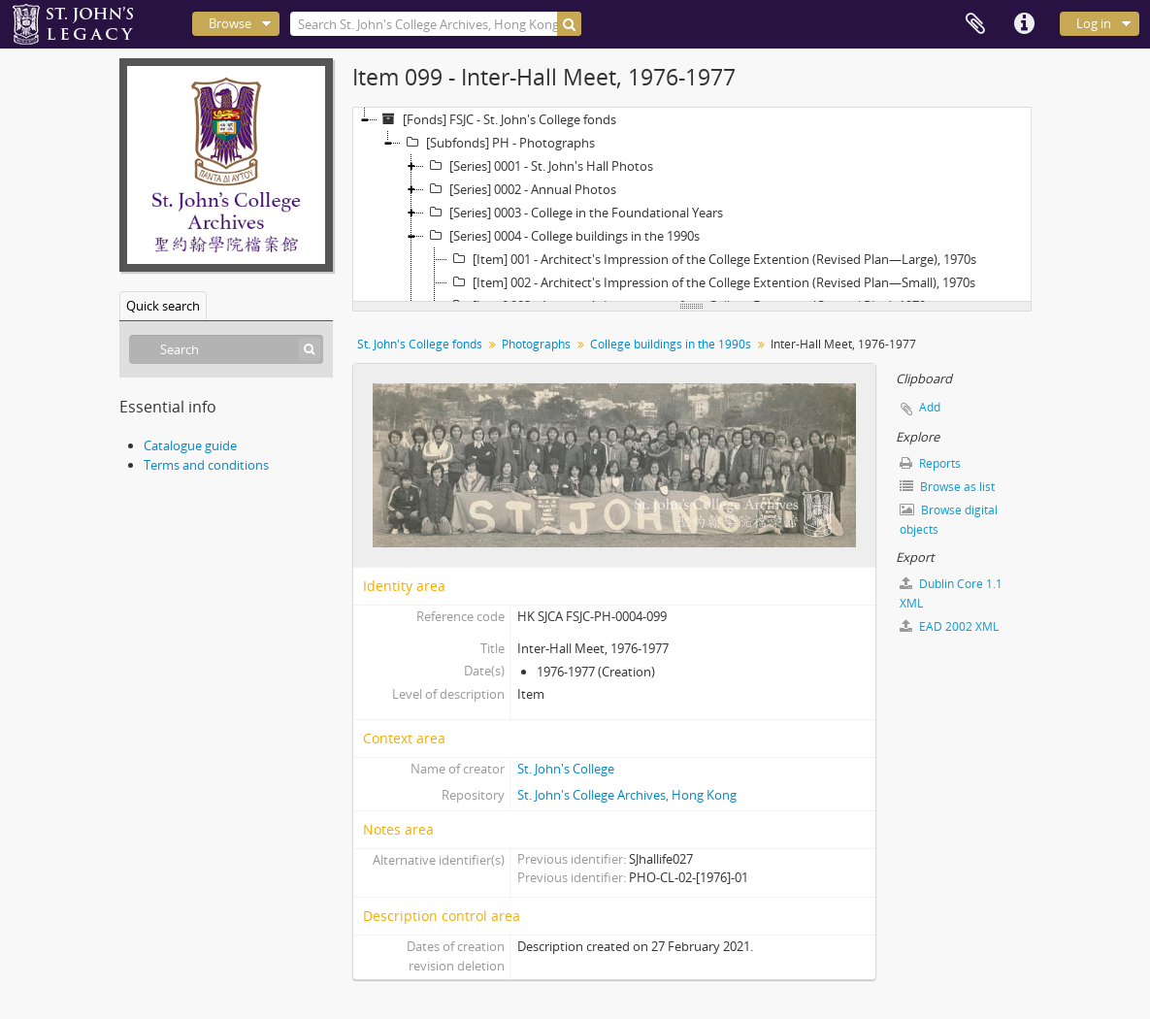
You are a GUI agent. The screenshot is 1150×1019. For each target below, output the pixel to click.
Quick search (163, 305)
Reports (930, 463)
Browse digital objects (949, 520)
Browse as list (947, 486)
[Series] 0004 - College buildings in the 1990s (562, 235)
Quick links (1024, 24)
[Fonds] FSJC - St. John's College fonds (497, 119)
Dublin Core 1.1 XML (951, 593)
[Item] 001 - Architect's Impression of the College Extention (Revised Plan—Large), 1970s (711, 259)
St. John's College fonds (419, 344)
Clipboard (975, 24)
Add (929, 407)
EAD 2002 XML (949, 626)
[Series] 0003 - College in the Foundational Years (573, 212)
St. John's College (565, 768)
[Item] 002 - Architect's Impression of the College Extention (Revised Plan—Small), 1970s (711, 282)
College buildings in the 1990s (670, 344)
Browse (230, 23)
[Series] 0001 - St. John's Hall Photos (538, 166)
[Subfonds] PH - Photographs (498, 142)
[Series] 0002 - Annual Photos (520, 189)
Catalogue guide (190, 445)
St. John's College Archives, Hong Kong (627, 795)
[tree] (692, 205)
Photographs (536, 344)
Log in (1093, 23)
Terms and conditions (206, 465)
